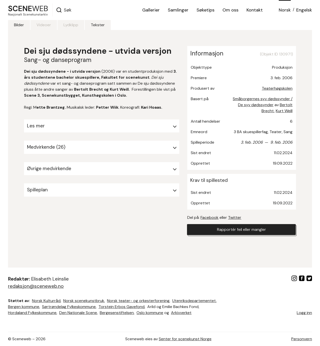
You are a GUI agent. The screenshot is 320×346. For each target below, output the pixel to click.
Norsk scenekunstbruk (83, 300)
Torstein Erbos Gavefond (121, 306)
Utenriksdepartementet (194, 300)
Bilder (19, 24)
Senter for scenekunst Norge (185, 339)
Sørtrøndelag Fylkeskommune (69, 306)
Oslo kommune (149, 312)
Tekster (98, 24)
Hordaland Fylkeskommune (32, 312)
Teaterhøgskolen (277, 88)
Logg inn (304, 312)
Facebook (209, 217)
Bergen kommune (23, 306)
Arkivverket (181, 312)
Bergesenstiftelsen (117, 312)
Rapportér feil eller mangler (241, 229)
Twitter (234, 217)
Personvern (301, 339)
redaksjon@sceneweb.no (36, 286)
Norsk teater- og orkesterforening (138, 300)
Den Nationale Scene (78, 312)
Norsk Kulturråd (46, 300)
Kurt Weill (284, 110)
